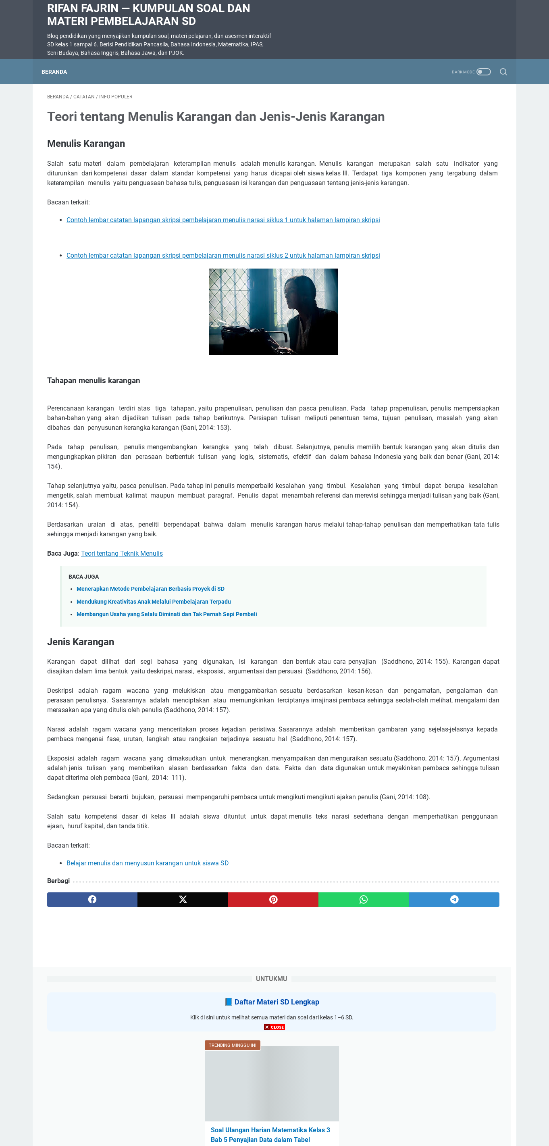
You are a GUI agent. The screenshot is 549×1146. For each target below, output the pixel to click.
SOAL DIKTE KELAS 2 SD (423, 506)
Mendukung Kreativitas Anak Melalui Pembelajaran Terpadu (154, 694)
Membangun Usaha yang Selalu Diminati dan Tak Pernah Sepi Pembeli (167, 707)
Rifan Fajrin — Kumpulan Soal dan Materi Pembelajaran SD (148, 15)
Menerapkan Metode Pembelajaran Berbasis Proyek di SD (151, 681)
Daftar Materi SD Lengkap (446, 125)
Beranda (60, 72)
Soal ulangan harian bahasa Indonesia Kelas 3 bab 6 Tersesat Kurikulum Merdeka (435, 457)
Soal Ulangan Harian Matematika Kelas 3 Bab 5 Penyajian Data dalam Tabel (439, 263)
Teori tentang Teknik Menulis (122, 646)
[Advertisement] (274, 1089)
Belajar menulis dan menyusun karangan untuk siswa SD (148, 1004)
